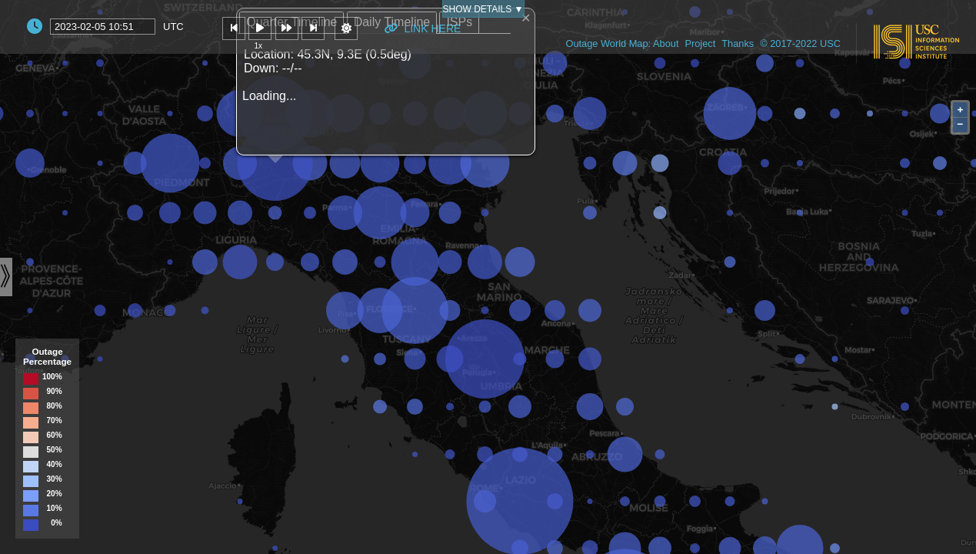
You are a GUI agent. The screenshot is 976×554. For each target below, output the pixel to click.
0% (56, 523)
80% (54, 406)
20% (54, 494)
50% (54, 450)
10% (54, 508)
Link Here (423, 28)
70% (54, 421)
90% (54, 391)
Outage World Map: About (621, 43)
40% (54, 465)
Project (700, 43)
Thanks (737, 43)
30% (54, 479)
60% (54, 435)
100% (52, 377)
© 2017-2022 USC (800, 43)
